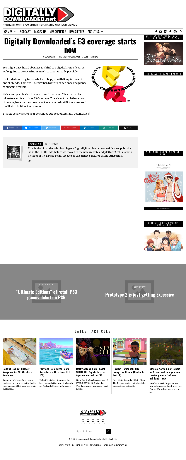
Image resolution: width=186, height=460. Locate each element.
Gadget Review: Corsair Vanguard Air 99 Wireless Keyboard (17, 372)
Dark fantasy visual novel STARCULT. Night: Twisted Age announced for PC (90, 372)
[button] (108, 431)
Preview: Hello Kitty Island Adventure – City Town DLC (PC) (54, 372)
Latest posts (52, 143)
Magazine (40, 31)
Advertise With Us (64, 445)
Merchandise (58, 31)
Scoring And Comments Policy (117, 445)
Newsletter (76, 31)
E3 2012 (85, 56)
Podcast (25, 31)
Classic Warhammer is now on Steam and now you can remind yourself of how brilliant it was (165, 373)
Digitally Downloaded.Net (108, 439)
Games (8, 31)
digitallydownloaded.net (69, 56)
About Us (94, 31)
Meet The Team (80, 445)
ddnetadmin (50, 56)
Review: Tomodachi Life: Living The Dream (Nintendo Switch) (128, 372)
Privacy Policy (96, 445)
